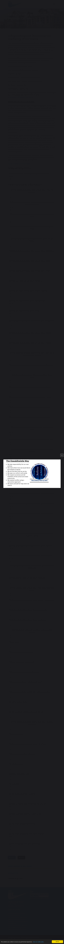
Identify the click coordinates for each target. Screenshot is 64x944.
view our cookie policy (40, 942)
